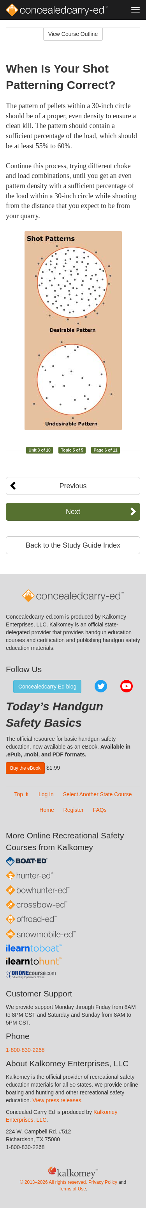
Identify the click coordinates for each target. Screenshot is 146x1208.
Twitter (101, 686)
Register (73, 810)
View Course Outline (73, 34)
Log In (46, 794)
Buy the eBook (25, 768)
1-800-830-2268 (25, 1050)
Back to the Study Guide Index (73, 545)
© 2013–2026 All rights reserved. (53, 1182)
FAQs (100, 810)
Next (73, 512)
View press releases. (58, 1100)
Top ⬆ (21, 794)
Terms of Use (72, 1189)
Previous (72, 486)
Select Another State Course (97, 794)
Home (46, 810)
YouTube (126, 686)
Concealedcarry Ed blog (47, 686)
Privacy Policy (102, 1182)
